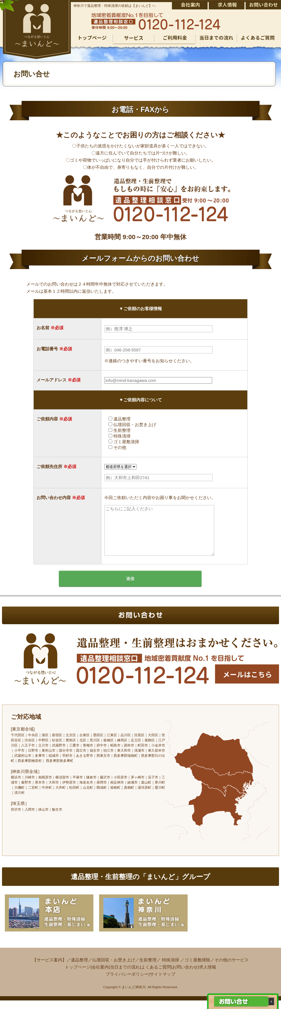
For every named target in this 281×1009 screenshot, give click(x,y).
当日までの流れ (125, 975)
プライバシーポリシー (127, 982)
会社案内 (100, 975)
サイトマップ (162, 982)
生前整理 (147, 968)
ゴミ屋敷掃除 (197, 968)
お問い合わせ (185, 975)
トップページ (78, 975)
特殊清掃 (170, 968)
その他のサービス (231, 968)
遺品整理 (79, 968)
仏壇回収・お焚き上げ (113, 968)
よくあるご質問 (156, 975)
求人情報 (207, 975)
